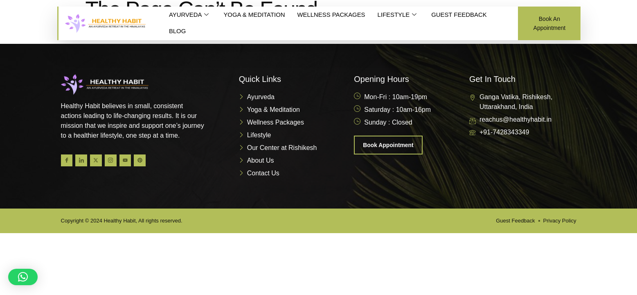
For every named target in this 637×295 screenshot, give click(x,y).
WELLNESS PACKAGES (332, 14)
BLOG (177, 31)
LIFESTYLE (398, 15)
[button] (23, 277)
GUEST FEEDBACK (460, 14)
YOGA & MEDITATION (255, 14)
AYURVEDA (189, 15)
